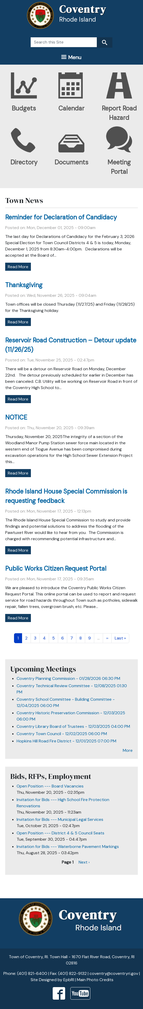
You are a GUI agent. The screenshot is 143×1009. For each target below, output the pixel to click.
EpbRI (68, 979)
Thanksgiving (24, 285)
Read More (18, 266)
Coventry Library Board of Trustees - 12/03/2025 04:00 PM (73, 726)
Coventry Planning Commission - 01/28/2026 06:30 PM (68, 678)
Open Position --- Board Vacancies (50, 786)
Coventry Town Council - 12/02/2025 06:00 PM (62, 733)
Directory (23, 162)
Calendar (71, 108)
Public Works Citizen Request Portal (55, 568)
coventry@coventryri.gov (114, 973)
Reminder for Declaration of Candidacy (61, 217)
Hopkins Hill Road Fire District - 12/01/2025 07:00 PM (66, 741)
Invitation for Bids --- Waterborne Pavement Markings (68, 846)
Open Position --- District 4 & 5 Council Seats (60, 833)
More (128, 750)
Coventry (82, 9)
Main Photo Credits (95, 979)
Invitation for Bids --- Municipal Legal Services (60, 819)
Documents (71, 162)
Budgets (24, 108)
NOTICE (16, 417)
